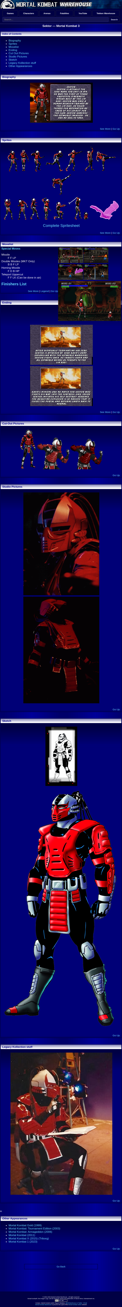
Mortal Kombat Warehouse (43, 1304)
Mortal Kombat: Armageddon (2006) (30, 1231)
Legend (45, 291)
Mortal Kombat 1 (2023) (23, 1241)
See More (105, 128)
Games (10, 13)
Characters (28, 13)
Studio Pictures (18, 56)
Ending (13, 50)
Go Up (116, 128)
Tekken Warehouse (106, 13)
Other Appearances (20, 66)
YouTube (82, 13)
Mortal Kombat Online (74, 1304)
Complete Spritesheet (61, 225)
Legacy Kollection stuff (22, 62)
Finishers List (13, 284)
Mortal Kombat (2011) (22, 1235)
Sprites (13, 43)
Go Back (61, 1266)
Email (85, 1303)
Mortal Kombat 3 (68, 26)
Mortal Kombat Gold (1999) (25, 1225)
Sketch (13, 59)
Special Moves (10, 248)
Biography (15, 40)
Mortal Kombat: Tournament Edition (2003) (34, 1228)
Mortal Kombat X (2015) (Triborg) (29, 1238)
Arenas (47, 13)
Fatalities (64, 13)
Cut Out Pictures (19, 53)
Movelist (14, 46)
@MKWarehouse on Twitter (74, 1303)
